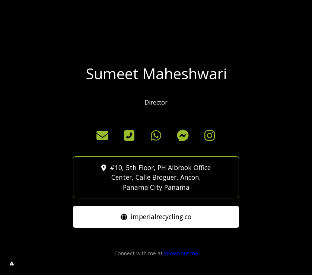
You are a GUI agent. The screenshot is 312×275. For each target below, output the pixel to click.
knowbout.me (181, 253)
